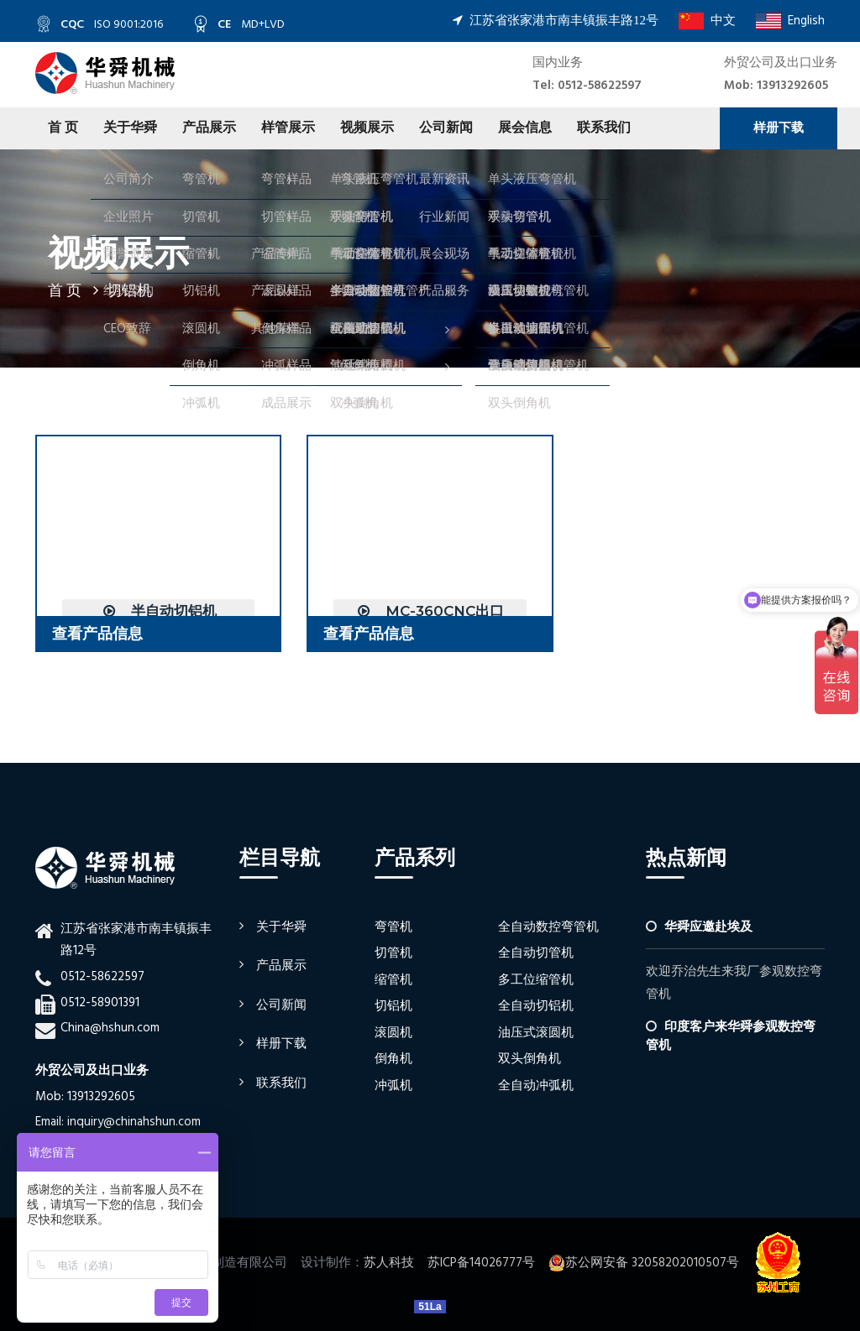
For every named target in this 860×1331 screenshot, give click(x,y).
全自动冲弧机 (536, 1086)
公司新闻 (446, 128)
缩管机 (393, 980)
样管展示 (288, 128)
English (790, 21)
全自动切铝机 (536, 1006)
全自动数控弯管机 (548, 927)
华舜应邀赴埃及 (708, 927)
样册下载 (778, 128)
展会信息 (525, 128)
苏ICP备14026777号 (481, 1263)
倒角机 (393, 1059)
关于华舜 (130, 128)
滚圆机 (393, 1033)
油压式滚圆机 (536, 1033)
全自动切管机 (536, 953)
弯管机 (393, 927)
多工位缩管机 (536, 980)
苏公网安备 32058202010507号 (643, 1263)
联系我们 (604, 128)
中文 (707, 21)
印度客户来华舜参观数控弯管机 (730, 1036)
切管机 (393, 953)
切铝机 (393, 1006)
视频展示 (367, 128)
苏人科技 (389, 1263)
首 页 (63, 128)
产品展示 (209, 128)
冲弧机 (393, 1086)
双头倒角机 (529, 1059)
